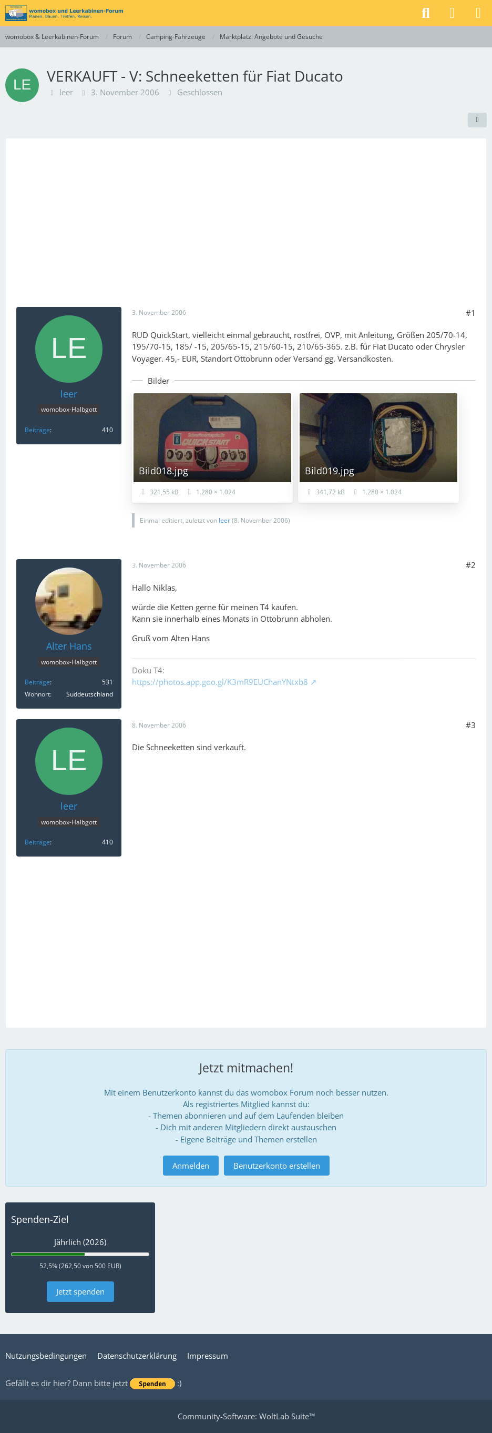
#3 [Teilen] (471, 725)
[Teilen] (477, 120)
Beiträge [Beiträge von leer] (37, 429)
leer (66, 92)
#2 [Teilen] (471, 565)
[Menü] (478, 13)
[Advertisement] (246, 228)
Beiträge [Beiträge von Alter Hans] (37, 682)
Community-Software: (246, 1416)
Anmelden (190, 1165)
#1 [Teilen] (471, 312)
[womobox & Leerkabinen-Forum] (64, 13)
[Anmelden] (452, 13)
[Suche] (425, 13)
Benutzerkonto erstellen (276, 1165)
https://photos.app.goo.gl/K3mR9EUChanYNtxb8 (220, 681)
